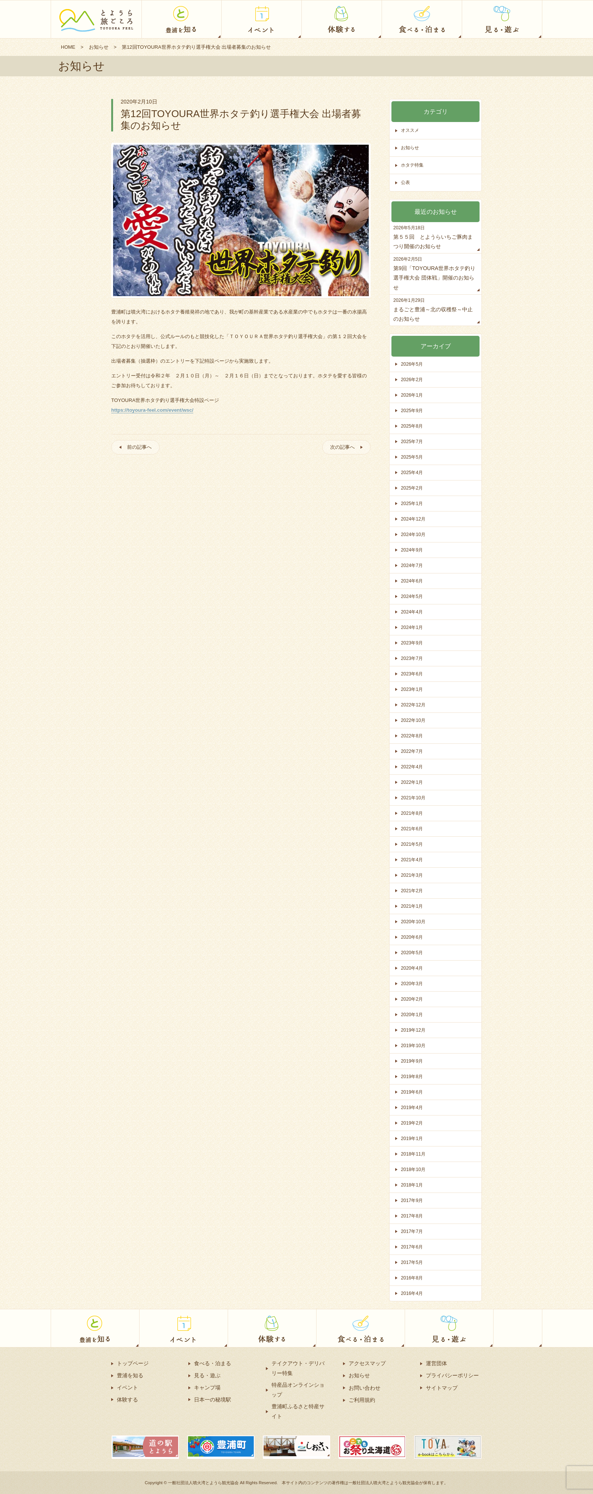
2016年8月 (412, 1278)
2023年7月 (412, 658)
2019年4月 (412, 1107)
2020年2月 (412, 999)
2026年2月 (412, 379)
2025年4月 (412, 472)
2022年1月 (412, 782)
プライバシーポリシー (452, 1375)
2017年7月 (412, 1231)
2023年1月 (412, 689)
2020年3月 (412, 983)
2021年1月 (412, 906)
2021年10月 (414, 797)
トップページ (133, 1363)
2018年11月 (414, 1154)
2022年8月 (412, 736)
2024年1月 (412, 627)
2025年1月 (412, 503)
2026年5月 (412, 364)
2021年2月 (412, 890)
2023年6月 (412, 674)
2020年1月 (412, 1014)
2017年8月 (412, 1216)
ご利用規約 (362, 1400)
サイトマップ (442, 1387)
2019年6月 (412, 1092)
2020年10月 (414, 921)
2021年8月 (412, 813)
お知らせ (99, 47)
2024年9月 (412, 550)
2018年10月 (414, 1169)
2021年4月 (412, 859)
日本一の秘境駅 (212, 1400)
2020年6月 (412, 937)
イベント (127, 1387)
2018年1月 (412, 1185)
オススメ (411, 130)
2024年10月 (414, 534)
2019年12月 (414, 1030)
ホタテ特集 (413, 165)
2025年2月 (412, 488)
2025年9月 (412, 410)
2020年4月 (412, 968)
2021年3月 (412, 875)
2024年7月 (412, 565)
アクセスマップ (367, 1363)
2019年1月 (412, 1138)
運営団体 (436, 1363)
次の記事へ (341, 448)
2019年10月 (414, 1045)
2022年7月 (412, 751)
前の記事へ (141, 448)
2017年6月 (412, 1247)
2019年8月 (412, 1076)
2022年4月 (412, 766)
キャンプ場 (207, 1387)
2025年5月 (412, 457)
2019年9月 (412, 1061)
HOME (68, 47)
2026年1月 (412, 395)
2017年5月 (412, 1262)
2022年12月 (414, 705)
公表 (406, 182)
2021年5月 (412, 844)
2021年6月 (412, 828)
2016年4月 (412, 1293)
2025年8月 (412, 426)
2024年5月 (412, 596)
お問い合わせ (364, 1387)
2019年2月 (412, 1123)
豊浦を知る (130, 1375)
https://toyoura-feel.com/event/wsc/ (152, 410)
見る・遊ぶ (207, 1375)
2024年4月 (412, 612)
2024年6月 (412, 581)
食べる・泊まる (212, 1363)
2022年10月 (414, 720)
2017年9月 (412, 1200)
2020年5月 (412, 952)
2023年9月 (412, 643)
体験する (127, 1400)
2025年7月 (412, 441)
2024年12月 (414, 519)
